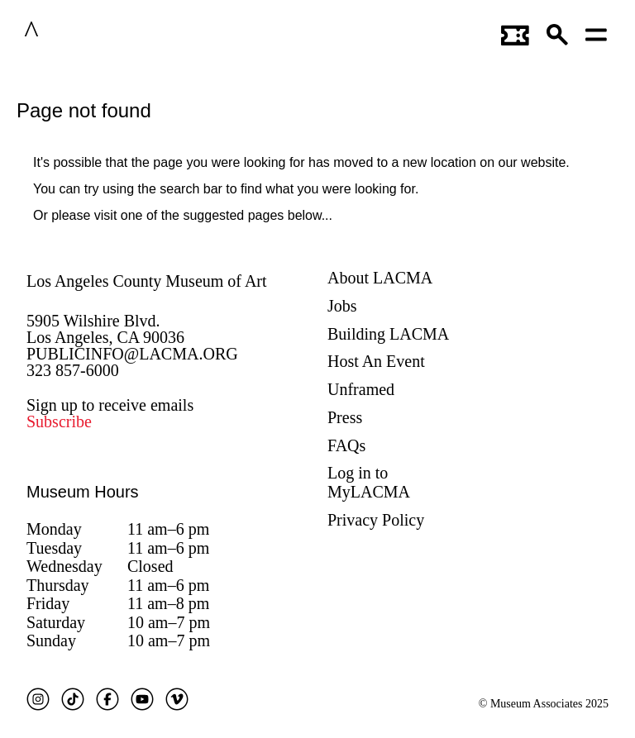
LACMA (81, 32)
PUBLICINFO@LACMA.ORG (132, 354)
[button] (558, 32)
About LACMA (379, 278)
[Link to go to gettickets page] (515, 32)
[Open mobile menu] (597, 32)
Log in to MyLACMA (368, 482)
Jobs (342, 306)
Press (344, 417)
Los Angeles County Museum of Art (146, 281)
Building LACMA (388, 334)
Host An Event (376, 361)
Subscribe (59, 421)
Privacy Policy (375, 520)
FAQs (346, 445)
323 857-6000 (72, 370)
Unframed (360, 389)
